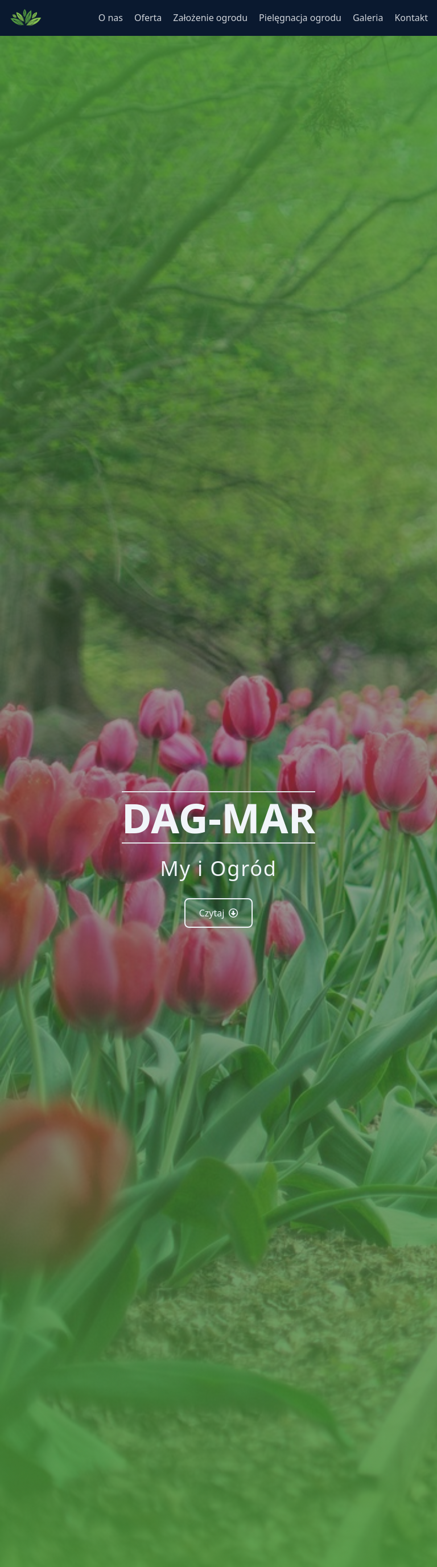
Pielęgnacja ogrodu (300, 17)
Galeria (368, 17)
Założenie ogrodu (210, 17)
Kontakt (411, 17)
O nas (110, 17)
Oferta (148, 17)
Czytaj (218, 913)
